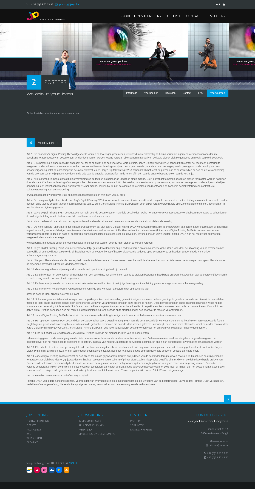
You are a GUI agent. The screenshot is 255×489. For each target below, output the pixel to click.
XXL (29, 433)
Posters (135, 421)
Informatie (131, 92)
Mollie (73, 463)
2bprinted (137, 425)
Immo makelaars (89, 421)
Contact (187, 92)
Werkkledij (85, 429)
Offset (31, 425)
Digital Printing (38, 421)
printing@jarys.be (217, 445)
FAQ (200, 92)
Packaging (34, 429)
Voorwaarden (217, 92)
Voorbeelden (151, 92)
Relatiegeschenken (91, 425)
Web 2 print (34, 438)
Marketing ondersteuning (96, 433)
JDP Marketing (90, 415)
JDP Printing (37, 415)
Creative (32, 442)
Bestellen (170, 92)
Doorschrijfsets (141, 429)
